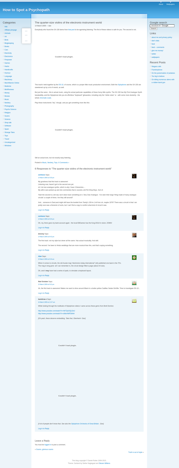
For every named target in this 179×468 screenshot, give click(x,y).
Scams (7, 116)
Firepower (8, 60)
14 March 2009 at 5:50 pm (46, 177)
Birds (6, 40)
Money (7, 93)
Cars (6, 50)
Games (7, 63)
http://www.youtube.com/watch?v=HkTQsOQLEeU (56, 311)
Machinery (8, 80)
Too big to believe (158, 76)
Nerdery (7, 103)
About (161, 4)
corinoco (41, 175)
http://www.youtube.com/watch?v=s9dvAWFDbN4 (56, 314)
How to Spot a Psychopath (26, 10)
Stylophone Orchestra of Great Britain (85, 424)
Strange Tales (10, 132)
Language (8, 76)
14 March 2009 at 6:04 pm (46, 219)
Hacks (7, 66)
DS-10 (61, 85)
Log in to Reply (43, 210)
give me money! (157, 51)
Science (7, 119)
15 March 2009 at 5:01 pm (46, 284)
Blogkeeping (9, 43)
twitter (154, 54)
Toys (6, 136)
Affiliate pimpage (11, 30)
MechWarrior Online (12, 83)
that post (71, 30)
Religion (7, 113)
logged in (47, 445)
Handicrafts (9, 70)
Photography (9, 106)
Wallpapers (170, 4)
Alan (40, 256)
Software (8, 126)
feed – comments (158, 47)
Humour (7, 73)
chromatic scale (45, 98)
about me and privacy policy (162, 37)
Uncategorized (10, 142)
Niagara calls (156, 66)
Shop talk (8, 123)
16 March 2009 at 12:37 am (46, 302)
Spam (7, 129)
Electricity (8, 53)
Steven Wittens (104, 463)
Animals (7, 33)
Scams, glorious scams (44, 449)
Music (7, 99)
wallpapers (155, 57)
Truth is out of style (135, 452)
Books (7, 46)
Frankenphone (157, 70)
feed (153, 44)
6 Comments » (63, 163)
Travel (7, 139)
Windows (8, 146)
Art (6, 37)
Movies (7, 96)
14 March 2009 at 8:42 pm (46, 236)
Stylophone (122, 85)
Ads (6, 27)
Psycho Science (10, 109)
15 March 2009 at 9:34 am (46, 259)
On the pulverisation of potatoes (163, 73)
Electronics (9, 56)
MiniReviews (9, 89)
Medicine (8, 86)
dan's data (155, 41)
